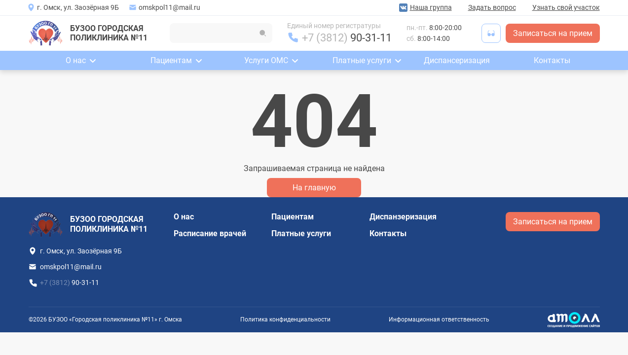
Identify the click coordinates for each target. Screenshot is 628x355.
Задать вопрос (492, 7)
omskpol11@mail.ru (169, 7)
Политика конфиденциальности (285, 319)
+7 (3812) (347, 38)
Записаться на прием (552, 33)
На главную (314, 187)
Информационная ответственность (439, 319)
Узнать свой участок (566, 7)
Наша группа (431, 7)
